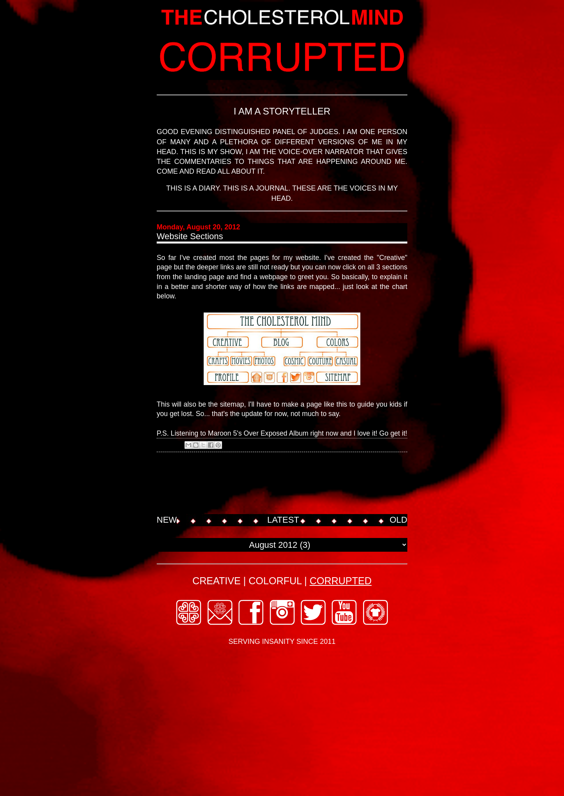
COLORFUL (275, 580)
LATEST (283, 520)
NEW (167, 520)
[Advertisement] (299, 484)
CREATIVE (216, 580)
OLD (398, 520)
